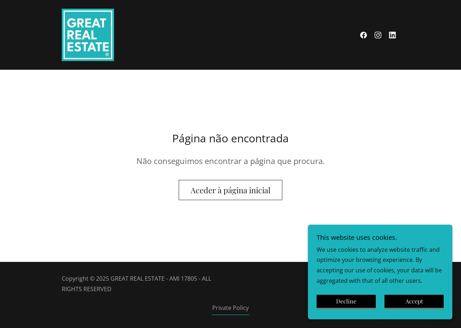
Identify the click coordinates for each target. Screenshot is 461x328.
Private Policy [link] (230, 308)
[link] (88, 34)
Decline (346, 311)
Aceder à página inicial (230, 190)
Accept (414, 311)
